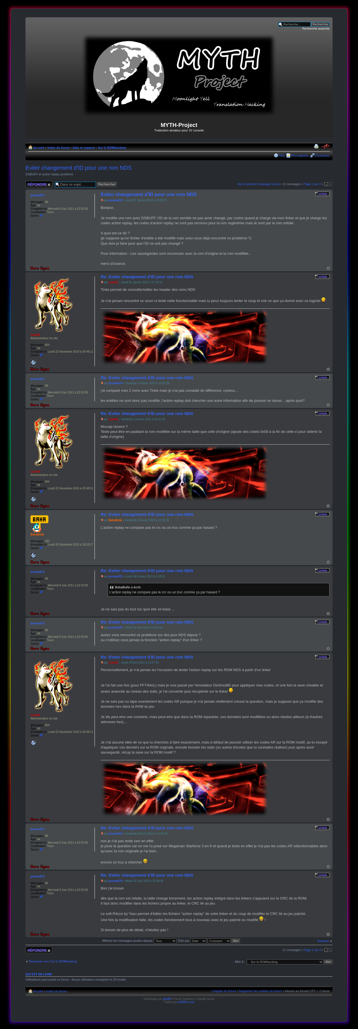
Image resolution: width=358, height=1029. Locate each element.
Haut (328, 268)
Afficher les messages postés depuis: (139, 940)
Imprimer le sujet (317, 146)
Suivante (323, 941)
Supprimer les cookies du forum (260, 991)
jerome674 (115, 200)
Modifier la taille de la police (326, 146)
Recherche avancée (316, 28)
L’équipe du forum (223, 991)
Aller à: (239, 961)
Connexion (322, 155)
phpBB (166, 998)
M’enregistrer (300, 155)
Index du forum (59, 147)
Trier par (192, 940)
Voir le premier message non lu (258, 184)
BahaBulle (115, 520)
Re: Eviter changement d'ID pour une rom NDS (147, 276)
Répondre (38, 184)
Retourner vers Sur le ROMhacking (53, 961)
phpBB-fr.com (186, 1002)
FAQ (282, 155)
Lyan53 (113, 282)
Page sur (312, 184)
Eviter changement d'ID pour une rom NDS (78, 168)
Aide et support (83, 147)
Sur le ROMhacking (112, 147)
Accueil (38, 147)
